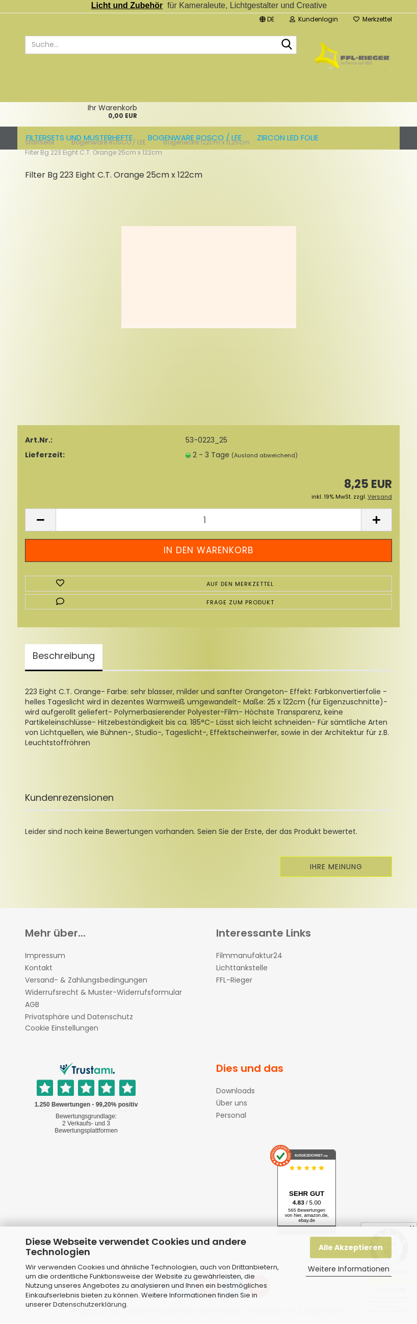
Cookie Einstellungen (61, 1028)
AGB (32, 1004)
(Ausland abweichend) (264, 455)
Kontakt (39, 968)
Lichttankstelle (242, 968)
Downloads (235, 1091)
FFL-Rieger (234, 980)
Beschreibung (64, 655)
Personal (231, 1115)
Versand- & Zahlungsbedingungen (86, 980)
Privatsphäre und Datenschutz (79, 1017)
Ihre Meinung (336, 867)
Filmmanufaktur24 (249, 955)
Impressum (45, 955)
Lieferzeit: (45, 455)
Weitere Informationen (348, 1269)
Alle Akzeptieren (351, 1247)
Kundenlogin (314, 19)
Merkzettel (372, 19)
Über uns (231, 1103)
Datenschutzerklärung (89, 1304)
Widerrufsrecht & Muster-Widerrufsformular (103, 992)
